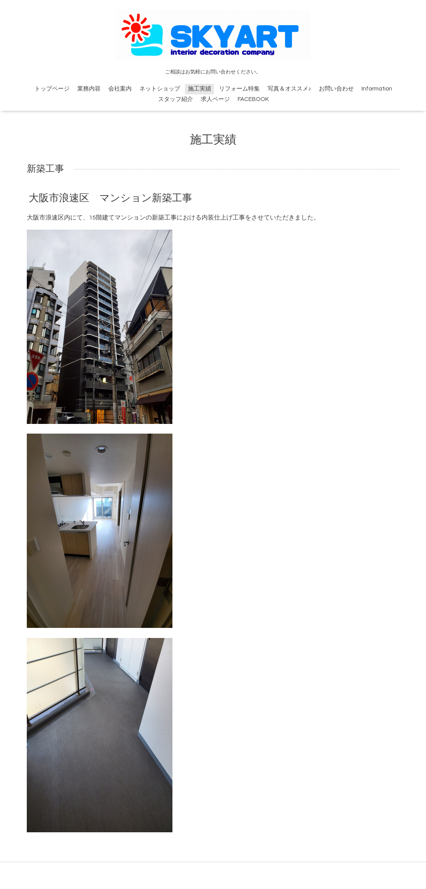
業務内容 (89, 89)
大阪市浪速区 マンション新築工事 (110, 198)
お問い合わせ (336, 89)
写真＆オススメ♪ (289, 89)
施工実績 (199, 89)
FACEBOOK (253, 99)
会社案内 (120, 89)
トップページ (52, 89)
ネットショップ (159, 89)
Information (377, 89)
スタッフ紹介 (175, 99)
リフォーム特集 (239, 89)
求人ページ (215, 99)
